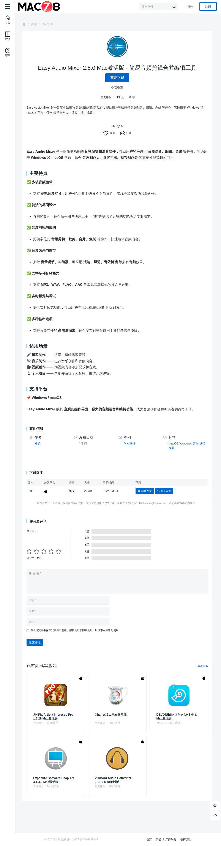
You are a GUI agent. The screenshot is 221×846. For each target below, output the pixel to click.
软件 (36, 24)
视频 (179, 448)
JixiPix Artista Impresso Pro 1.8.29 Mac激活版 (55, 716)
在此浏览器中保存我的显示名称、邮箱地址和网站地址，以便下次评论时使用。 (77, 630)
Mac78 (61, 839)
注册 (208, 6)
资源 (154, 839)
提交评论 (37, 642)
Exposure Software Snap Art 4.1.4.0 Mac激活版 (55, 780)
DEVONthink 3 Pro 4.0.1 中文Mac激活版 (177, 716)
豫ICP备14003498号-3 (90, 839)
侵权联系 (181, 839)
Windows (186, 443)
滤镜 (172, 448)
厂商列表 (166, 839)
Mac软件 (49, 24)
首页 (145, 839)
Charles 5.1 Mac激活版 (112, 714)
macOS (174, 443)
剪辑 (196, 443)
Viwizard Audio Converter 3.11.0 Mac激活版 (114, 780)
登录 (191, 6)
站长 (39, 443)
